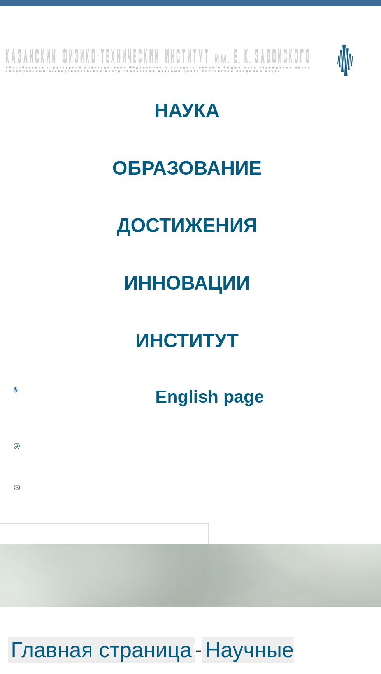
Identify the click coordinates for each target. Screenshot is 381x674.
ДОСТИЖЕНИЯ (187, 225)
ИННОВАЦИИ (187, 283)
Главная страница (101, 650)
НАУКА (187, 110)
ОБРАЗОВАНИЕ (187, 168)
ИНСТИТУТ (187, 341)
